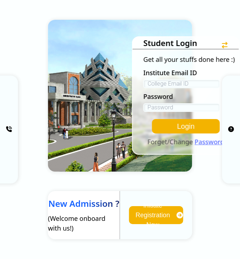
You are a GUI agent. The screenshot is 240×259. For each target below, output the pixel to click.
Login (185, 126)
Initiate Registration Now (159, 215)
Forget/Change (185, 141)
